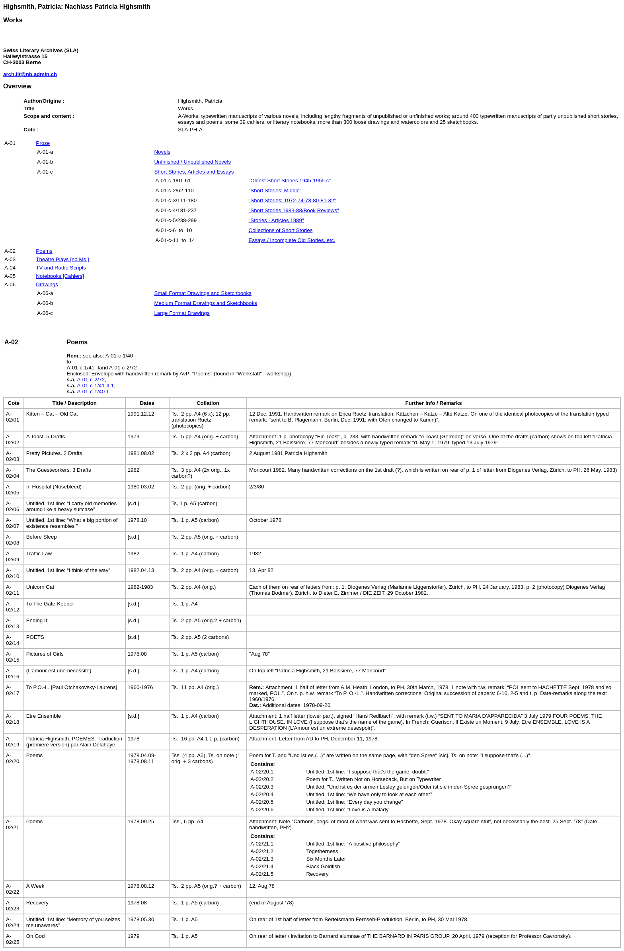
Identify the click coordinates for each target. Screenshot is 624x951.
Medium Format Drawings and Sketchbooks (205, 303)
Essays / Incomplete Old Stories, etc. (292, 240)
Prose (43, 143)
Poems (44, 251)
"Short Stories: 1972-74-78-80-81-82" (292, 200)
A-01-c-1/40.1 (93, 391)
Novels (162, 152)
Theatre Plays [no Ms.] (62, 259)
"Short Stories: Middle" (275, 190)
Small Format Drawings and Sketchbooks (202, 293)
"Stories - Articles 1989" (276, 220)
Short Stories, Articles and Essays (194, 172)
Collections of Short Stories (281, 230)
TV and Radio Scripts (61, 268)
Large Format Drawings (181, 313)
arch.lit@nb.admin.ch (30, 74)
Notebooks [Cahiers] (60, 276)
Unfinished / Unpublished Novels (192, 162)
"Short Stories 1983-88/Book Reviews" (294, 210)
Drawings (47, 284)
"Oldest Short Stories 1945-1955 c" (290, 181)
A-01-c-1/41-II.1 (95, 386)
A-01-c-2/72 (91, 380)
